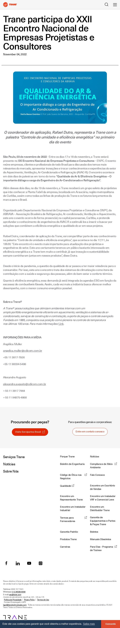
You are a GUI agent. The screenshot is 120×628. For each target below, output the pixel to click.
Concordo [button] (110, 624)
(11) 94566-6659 (18, 592)
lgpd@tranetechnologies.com (15, 605)
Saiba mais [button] (89, 624)
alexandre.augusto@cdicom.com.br (24, 384)
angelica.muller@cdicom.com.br (22, 350)
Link (61, 324)
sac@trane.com (15, 594)
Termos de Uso (43, 599)
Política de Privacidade (13, 599)
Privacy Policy (29, 599)
